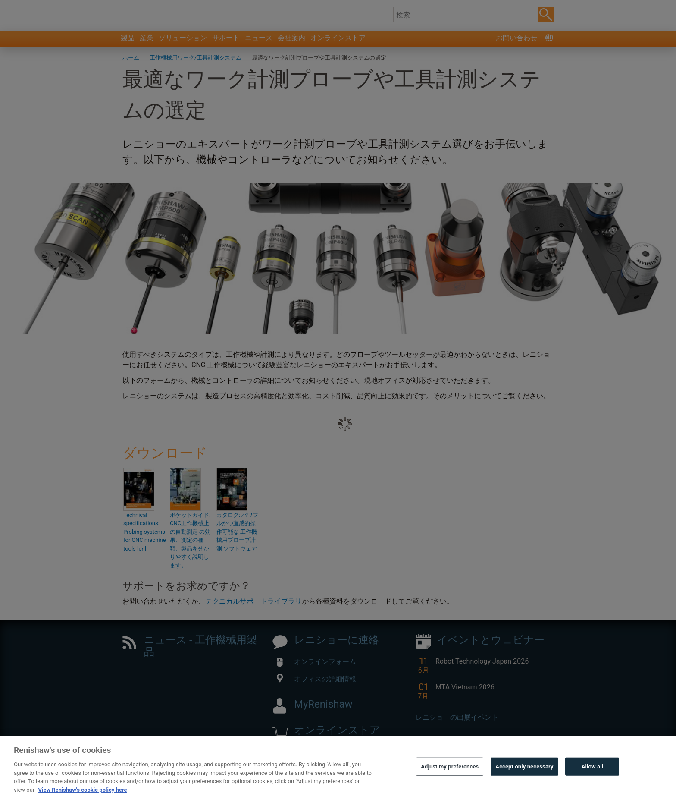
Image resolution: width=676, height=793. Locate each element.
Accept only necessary (524, 779)
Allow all (593, 779)
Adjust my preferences (450, 779)
